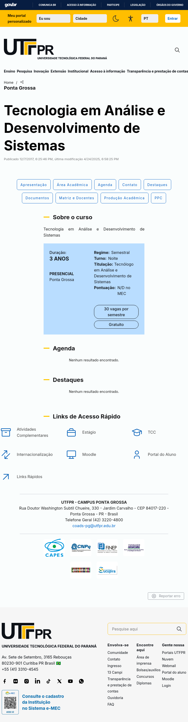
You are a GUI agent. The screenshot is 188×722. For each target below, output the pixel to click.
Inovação (41, 71)
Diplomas (144, 683)
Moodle (168, 679)
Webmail (169, 666)
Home (8, 82)
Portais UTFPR (173, 652)
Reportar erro (165, 596)
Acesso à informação (81, 5)
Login (166, 685)
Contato (114, 659)
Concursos (145, 676)
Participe (113, 5)
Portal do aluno (174, 672)
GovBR (11, 5)
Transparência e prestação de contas (120, 685)
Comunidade (118, 652)
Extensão (58, 71)
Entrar (173, 18)
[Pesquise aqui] (142, 629)
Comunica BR (47, 5)
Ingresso (115, 666)
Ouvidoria (115, 698)
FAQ (111, 704)
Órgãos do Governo (169, 5)
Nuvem (167, 659)
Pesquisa (24, 71)
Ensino (9, 71)
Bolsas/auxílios (148, 670)
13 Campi (115, 672)
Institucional (78, 71)
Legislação (137, 5)
